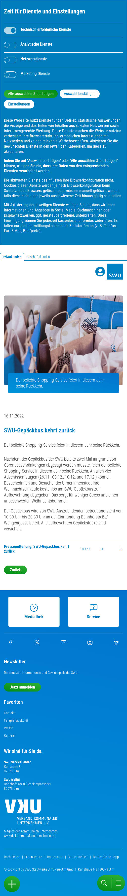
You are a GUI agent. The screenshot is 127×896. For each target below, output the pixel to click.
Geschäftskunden (38, 257)
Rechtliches (12, 857)
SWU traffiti (12, 780)
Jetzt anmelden (22, 687)
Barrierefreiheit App (106, 857)
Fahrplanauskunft (16, 720)
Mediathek (35, 611)
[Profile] (100, 272)
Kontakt (9, 713)
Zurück (15, 570)
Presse (8, 728)
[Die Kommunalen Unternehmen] (31, 814)
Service (95, 611)
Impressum (55, 857)
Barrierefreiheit (78, 857)
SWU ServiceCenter (17, 762)
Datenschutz (33, 857)
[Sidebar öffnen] (12, 884)
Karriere (9, 735)
